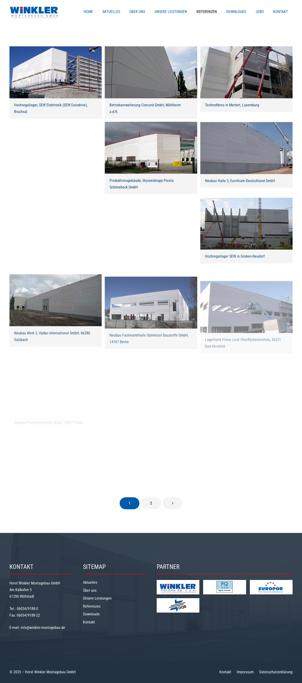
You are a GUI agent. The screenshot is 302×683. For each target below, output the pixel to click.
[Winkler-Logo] (34, 11)
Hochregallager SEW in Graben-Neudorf (235, 260)
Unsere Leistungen (97, 598)
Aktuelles (90, 582)
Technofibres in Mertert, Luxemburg (232, 105)
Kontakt (89, 622)
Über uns (89, 590)
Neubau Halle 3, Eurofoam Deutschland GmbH (240, 183)
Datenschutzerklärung (276, 672)
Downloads (91, 614)
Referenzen (92, 606)
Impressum (245, 672)
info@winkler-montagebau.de (43, 627)
